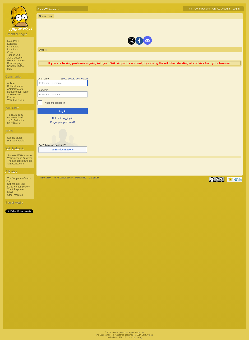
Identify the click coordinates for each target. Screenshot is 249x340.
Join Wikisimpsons (63, 149)
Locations (12, 49)
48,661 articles (15, 114)
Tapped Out (13, 54)
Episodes (12, 43)
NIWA (10, 192)
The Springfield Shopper (20, 160)
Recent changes (16, 60)
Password (43, 90)
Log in (236, 8)
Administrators (15, 89)
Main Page (13, 41)
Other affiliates (15, 195)
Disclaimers (80, 178)
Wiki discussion (15, 100)
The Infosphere (15, 189)
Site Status (94, 178)
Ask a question (15, 57)
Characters (13, 46)
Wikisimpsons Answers (19, 158)
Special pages (14, 137)
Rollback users (15, 86)
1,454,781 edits (15, 120)
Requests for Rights (18, 91)
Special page (46, 16)
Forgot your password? (62, 122)
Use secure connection (75, 78)
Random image (15, 66)
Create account (221, 8)
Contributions (202, 8)
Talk (189, 8)
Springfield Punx (16, 183)
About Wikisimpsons (63, 178)
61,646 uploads (15, 117)
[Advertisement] (19, 265)
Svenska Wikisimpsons (19, 155)
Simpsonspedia (15, 163)
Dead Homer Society (18, 186)
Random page (14, 63)
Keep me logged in (55, 102)
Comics (11, 52)
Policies (11, 83)
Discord (11, 97)
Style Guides (14, 94)
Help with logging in (62, 118)
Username (43, 78)
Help (9, 68)
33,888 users (14, 123)
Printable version (16, 140)
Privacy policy (45, 178)
